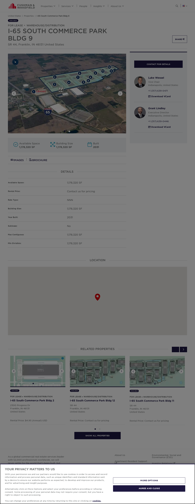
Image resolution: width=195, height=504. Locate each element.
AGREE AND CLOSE (149, 488)
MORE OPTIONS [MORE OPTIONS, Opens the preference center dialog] (149, 480)
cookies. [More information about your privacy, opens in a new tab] (96, 501)
